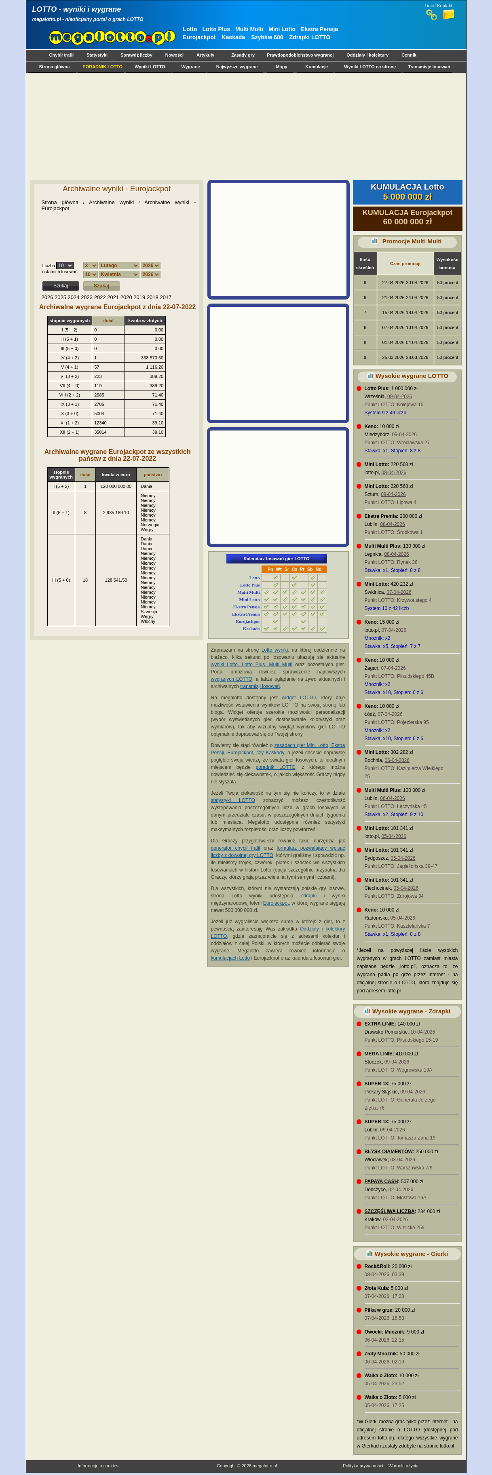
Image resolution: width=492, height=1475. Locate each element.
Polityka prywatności (363, 1465)
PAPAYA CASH (381, 1181)
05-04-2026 (394, 836)
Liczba (48, 265)
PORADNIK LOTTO (102, 66)
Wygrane (190, 66)
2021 (113, 297)
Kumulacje (317, 66)
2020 (126, 297)
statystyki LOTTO (233, 800)
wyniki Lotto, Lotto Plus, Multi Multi (252, 664)
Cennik (408, 55)
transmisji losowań (260, 686)
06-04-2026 (397, 760)
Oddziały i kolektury (367, 55)
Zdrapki (308, 896)
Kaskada (233, 37)
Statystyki (97, 55)
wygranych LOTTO (232, 679)
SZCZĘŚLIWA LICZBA (390, 1211)
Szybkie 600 (267, 37)
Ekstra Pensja (319, 29)
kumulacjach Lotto (230, 958)
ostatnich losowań (60, 271)
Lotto (190, 29)
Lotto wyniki (275, 650)
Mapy (281, 66)
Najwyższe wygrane (237, 66)
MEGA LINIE (379, 1054)
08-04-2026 (394, 472)
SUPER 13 (376, 1084)
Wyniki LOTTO (150, 66)
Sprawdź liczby (136, 55)
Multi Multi (249, 29)
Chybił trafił (61, 55)
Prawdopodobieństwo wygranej (300, 55)
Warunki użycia (403, 1465)
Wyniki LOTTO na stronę (370, 66)
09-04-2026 (399, 396)
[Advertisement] (245, 126)
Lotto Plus (216, 29)
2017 (165, 297)
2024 (74, 297)
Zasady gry (243, 55)
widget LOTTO (299, 698)
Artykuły (205, 55)
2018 (152, 297)
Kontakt (444, 5)
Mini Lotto (282, 29)
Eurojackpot (199, 37)
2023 (87, 297)
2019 (139, 297)
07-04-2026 (398, 592)
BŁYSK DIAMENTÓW (389, 1151)
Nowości (174, 55)
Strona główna (54, 66)
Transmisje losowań (429, 66)
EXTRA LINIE (380, 1024)
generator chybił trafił (235, 848)
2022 (100, 297)
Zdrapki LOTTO (310, 37)
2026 (47, 297)
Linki (429, 5)
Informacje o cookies (98, 1465)
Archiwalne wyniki (111, 202)
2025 (60, 297)
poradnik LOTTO (275, 767)
